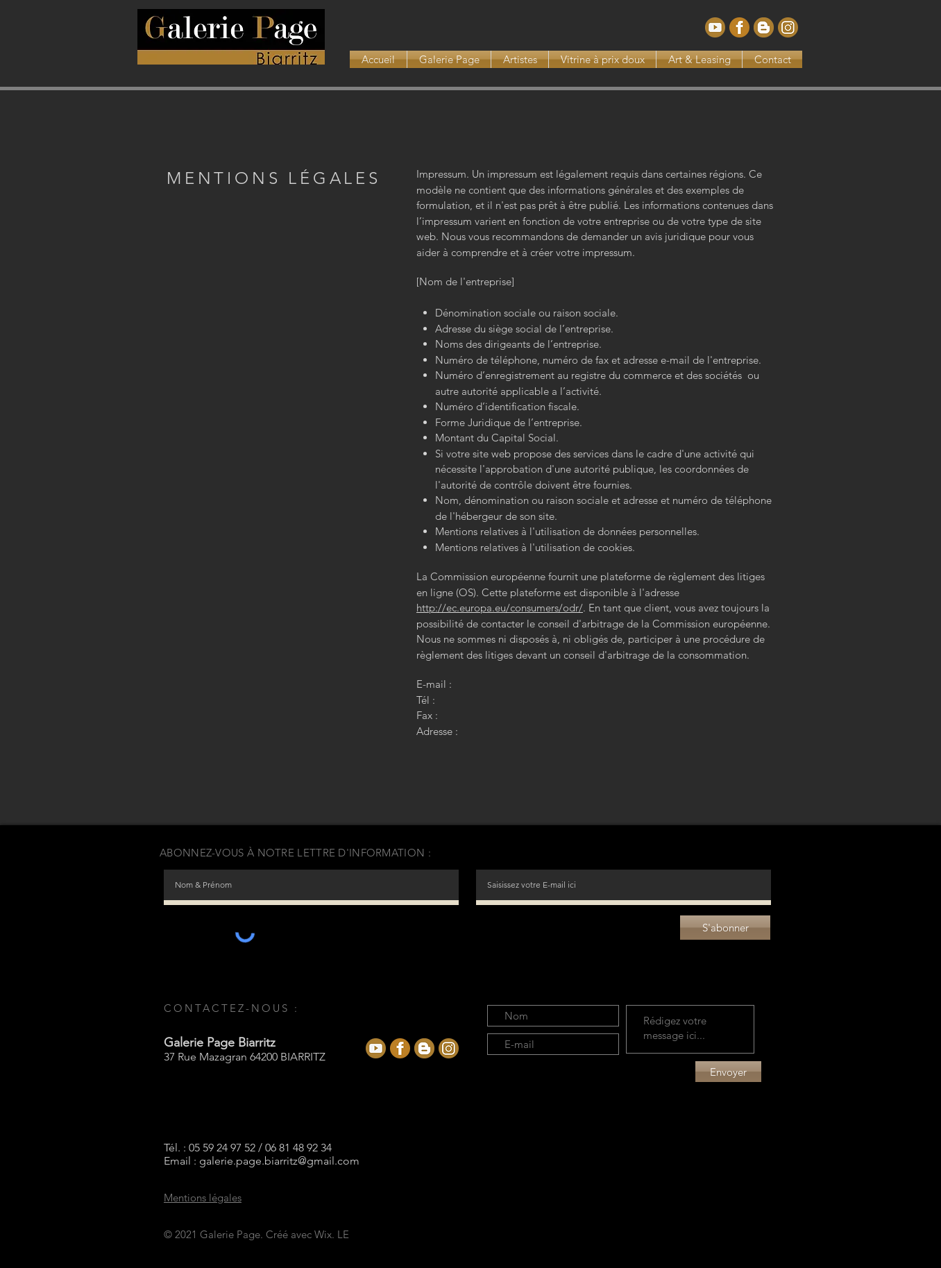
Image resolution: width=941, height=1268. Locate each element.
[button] (519, 59)
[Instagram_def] (788, 27)
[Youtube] (715, 27)
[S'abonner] (725, 927)
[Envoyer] (728, 1071)
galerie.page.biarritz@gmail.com (279, 1160)
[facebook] (739, 27)
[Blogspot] (764, 27)
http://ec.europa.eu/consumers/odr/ (499, 607)
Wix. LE (331, 1234)
